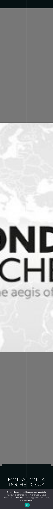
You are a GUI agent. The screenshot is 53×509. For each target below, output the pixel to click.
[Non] (49, 498)
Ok (27, 505)
